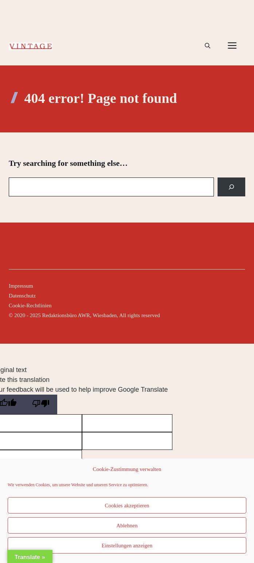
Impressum (21, 286)
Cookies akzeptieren (127, 505)
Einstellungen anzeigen (127, 545)
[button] (207, 46)
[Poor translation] (40, 404)
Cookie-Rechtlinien (30, 305)
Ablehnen (126, 525)
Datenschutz (22, 296)
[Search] (231, 186)
